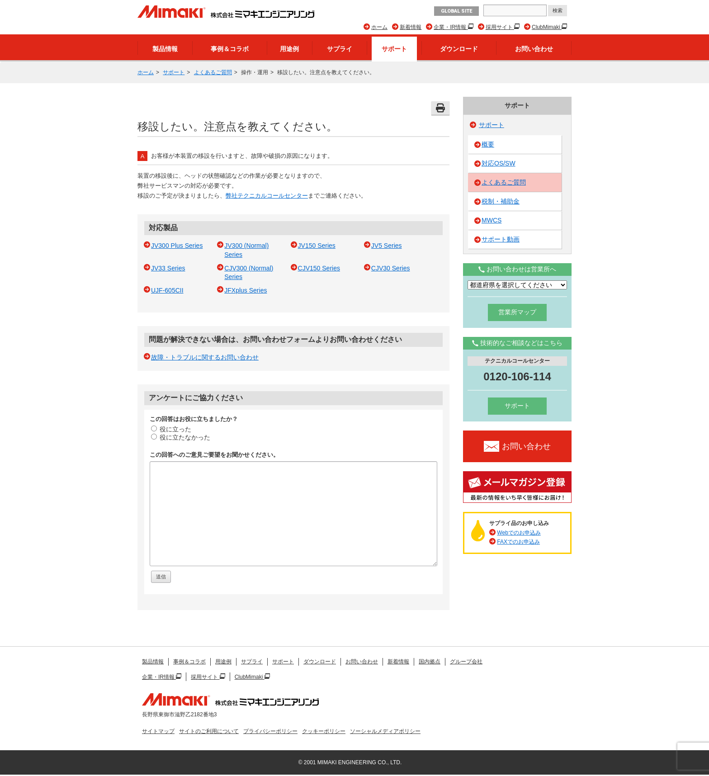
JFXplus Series (245, 290)
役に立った (171, 429)
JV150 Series (317, 245)
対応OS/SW (498, 163)
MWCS (491, 220)
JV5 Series (386, 245)
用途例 (289, 48)
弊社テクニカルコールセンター (267, 195)
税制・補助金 (501, 201)
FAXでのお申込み (518, 542)
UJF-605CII (167, 290)
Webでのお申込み (518, 533)
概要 (488, 144)
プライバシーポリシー (270, 731)
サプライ (339, 48)
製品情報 (165, 48)
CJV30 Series (390, 268)
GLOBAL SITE (456, 11)
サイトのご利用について (209, 731)
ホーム (379, 27)
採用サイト (500, 27)
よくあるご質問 (213, 72)
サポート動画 (501, 239)
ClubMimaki (547, 27)
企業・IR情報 (451, 27)
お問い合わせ (534, 48)
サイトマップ (158, 731)
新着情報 (410, 27)
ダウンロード (459, 48)
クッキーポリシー (323, 731)
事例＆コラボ (230, 48)
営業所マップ (517, 312)
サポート (394, 48)
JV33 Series (168, 268)
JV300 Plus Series (177, 245)
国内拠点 (429, 661)
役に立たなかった (180, 437)
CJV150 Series (319, 268)
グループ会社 (466, 661)
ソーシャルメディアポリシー (385, 731)
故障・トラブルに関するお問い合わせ (205, 357)
